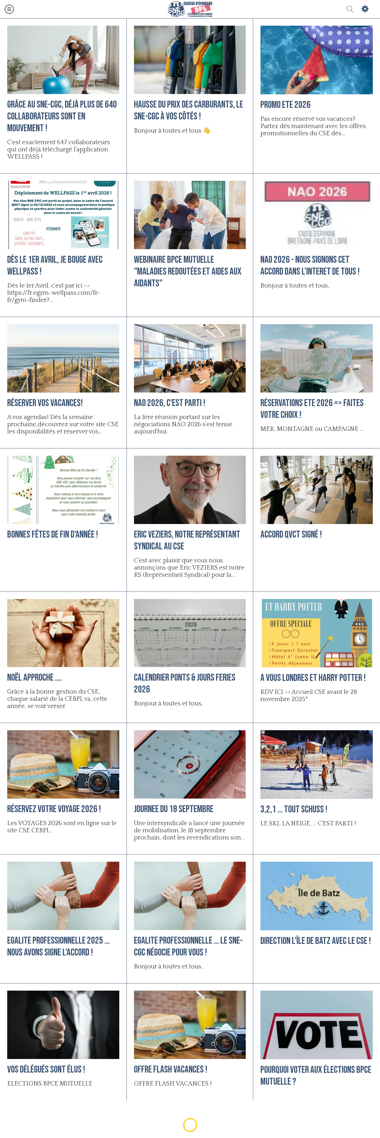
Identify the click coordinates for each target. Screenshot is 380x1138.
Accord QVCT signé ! (291, 534)
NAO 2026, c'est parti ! (169, 403)
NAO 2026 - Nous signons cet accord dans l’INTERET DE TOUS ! (310, 265)
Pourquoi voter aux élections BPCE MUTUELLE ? (315, 1076)
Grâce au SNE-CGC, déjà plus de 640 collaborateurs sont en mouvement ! (62, 116)
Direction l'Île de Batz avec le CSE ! (315, 941)
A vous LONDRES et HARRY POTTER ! (313, 678)
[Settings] (365, 9)
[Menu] (9, 9)
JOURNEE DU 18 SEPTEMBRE (173, 809)
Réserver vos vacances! (45, 403)
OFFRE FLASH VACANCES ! (170, 1069)
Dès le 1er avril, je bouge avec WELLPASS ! (55, 265)
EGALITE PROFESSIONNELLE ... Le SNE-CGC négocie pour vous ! (188, 946)
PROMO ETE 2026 (285, 105)
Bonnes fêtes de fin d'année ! (52, 534)
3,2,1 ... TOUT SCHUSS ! (294, 809)
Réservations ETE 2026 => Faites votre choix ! (312, 409)
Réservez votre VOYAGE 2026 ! (54, 809)
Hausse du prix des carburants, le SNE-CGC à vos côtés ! (188, 110)
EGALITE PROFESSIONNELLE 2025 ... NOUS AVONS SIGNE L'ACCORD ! (58, 946)
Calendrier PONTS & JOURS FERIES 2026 (184, 683)
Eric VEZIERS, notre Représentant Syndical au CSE (187, 540)
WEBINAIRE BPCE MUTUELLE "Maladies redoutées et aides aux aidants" (187, 271)
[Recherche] (350, 9)
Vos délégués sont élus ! (46, 1069)
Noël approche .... (34, 677)
